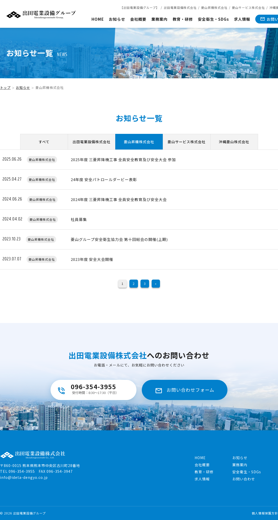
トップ (5, 87)
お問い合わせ (243, 478)
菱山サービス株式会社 (248, 7)
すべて (44, 141)
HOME (97, 19)
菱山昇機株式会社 (214, 7)
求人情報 (242, 19)
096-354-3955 (93, 388)
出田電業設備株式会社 (180, 7)
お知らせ (117, 19)
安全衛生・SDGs (213, 19)
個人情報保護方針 (265, 513)
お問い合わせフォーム (190, 389)
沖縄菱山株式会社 (234, 141)
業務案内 (159, 19)
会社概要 (138, 19)
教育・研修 (183, 19)
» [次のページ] (156, 283)
